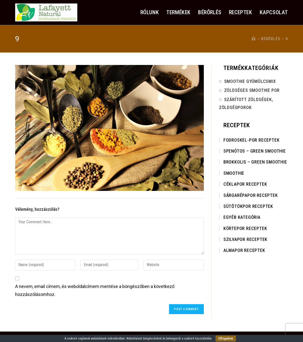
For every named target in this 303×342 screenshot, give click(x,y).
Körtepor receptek (245, 228)
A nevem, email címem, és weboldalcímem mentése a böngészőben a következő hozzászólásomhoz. (94, 290)
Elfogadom (225, 338)
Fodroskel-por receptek (251, 140)
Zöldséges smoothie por (252, 90)
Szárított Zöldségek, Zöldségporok (246, 103)
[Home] (254, 39)
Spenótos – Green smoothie (254, 151)
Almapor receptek (244, 250)
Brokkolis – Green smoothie (255, 162)
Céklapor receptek (245, 184)
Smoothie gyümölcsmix (250, 81)
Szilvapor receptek (245, 239)
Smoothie (233, 173)
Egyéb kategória (241, 217)
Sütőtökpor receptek (248, 206)
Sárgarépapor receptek (250, 195)
